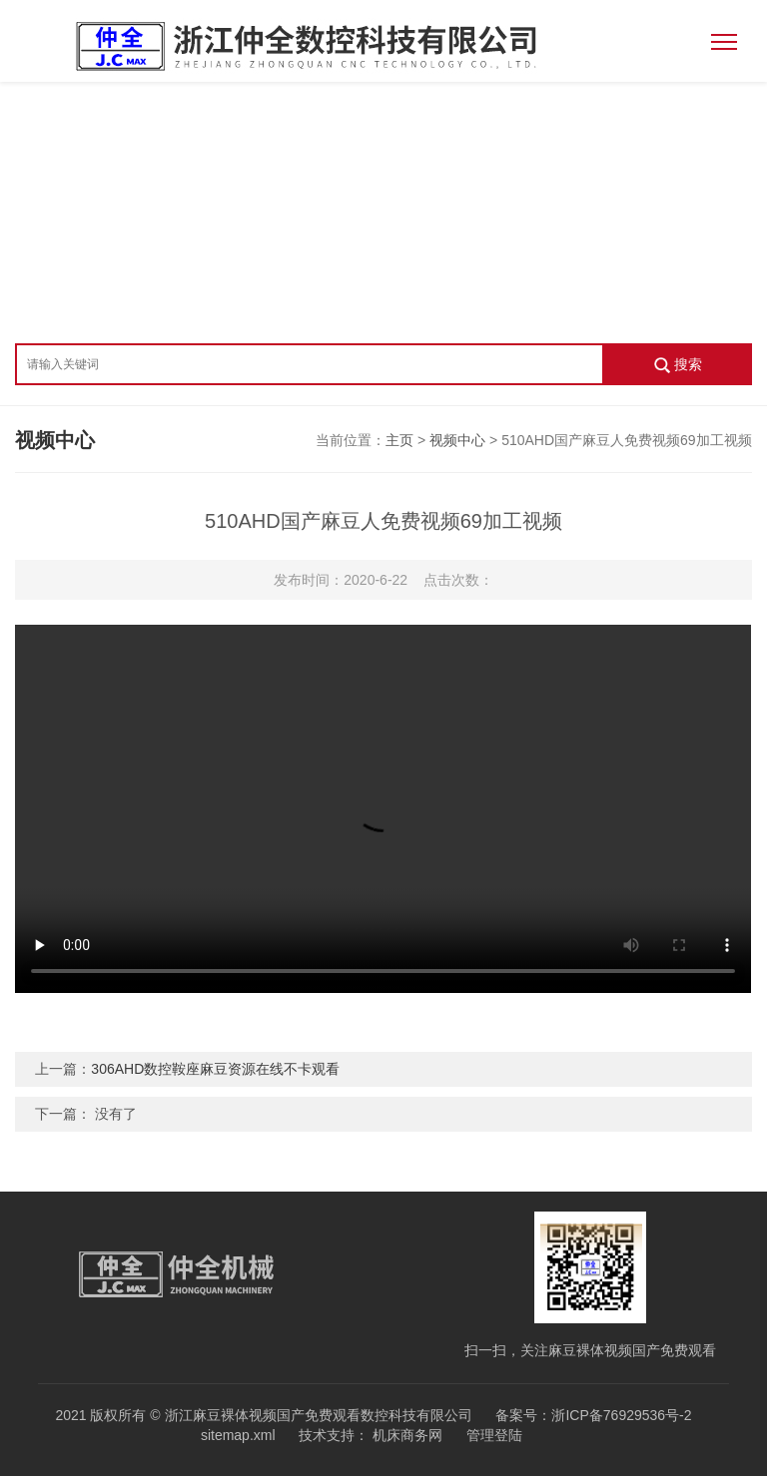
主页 (399, 440)
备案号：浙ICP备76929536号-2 (593, 1415)
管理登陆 (494, 1435)
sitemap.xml (238, 1435)
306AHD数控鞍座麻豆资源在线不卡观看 (215, 1069)
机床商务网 (405, 1435)
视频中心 (457, 440)
